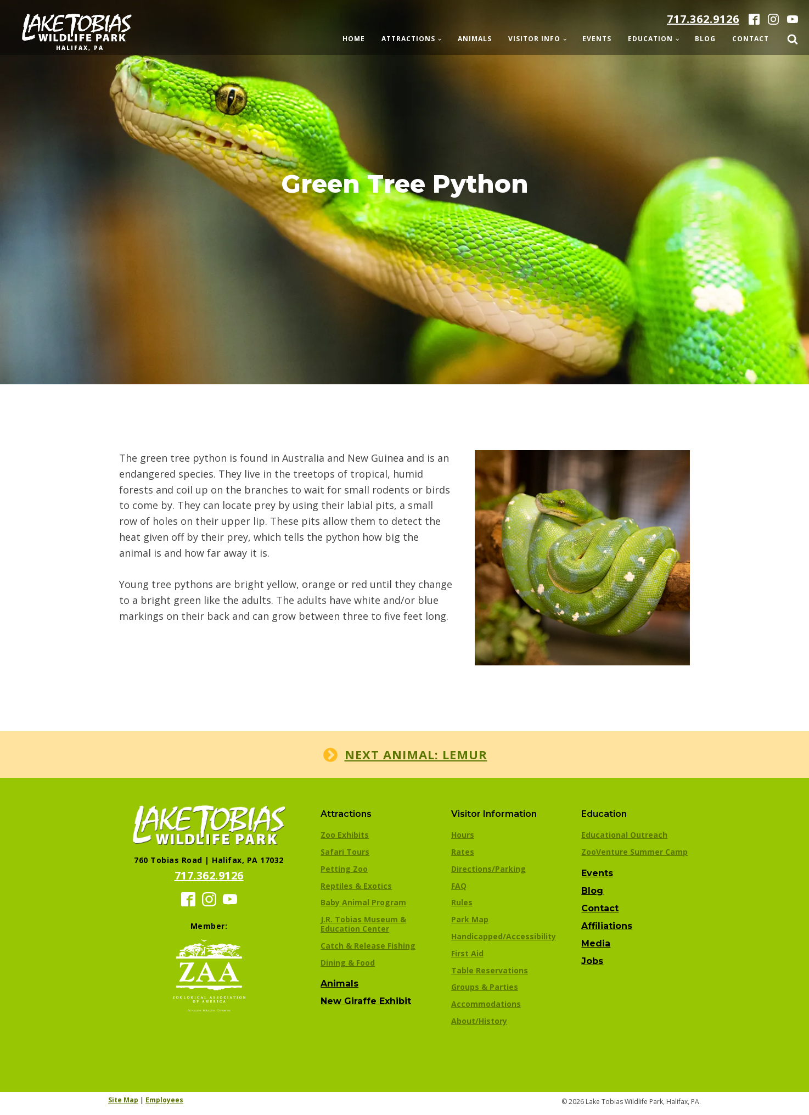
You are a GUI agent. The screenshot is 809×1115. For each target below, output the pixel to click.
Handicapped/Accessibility (503, 936)
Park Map (469, 919)
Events (596, 38)
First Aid (467, 953)
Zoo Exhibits (345, 835)
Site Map (123, 1100)
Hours (462, 835)
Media (595, 943)
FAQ (459, 886)
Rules (462, 902)
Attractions (408, 38)
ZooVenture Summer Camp (634, 852)
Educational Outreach (624, 835)
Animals (475, 38)
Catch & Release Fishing (368, 945)
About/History (479, 1021)
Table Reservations (489, 970)
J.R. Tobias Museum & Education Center (363, 924)
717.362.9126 (703, 19)
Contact (750, 38)
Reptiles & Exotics (356, 886)
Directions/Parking (488, 869)
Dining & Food (348, 962)
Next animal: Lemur (416, 754)
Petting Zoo (344, 869)
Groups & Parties (484, 987)
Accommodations (486, 1004)
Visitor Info (534, 38)
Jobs (592, 961)
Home (353, 38)
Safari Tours (345, 852)
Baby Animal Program (363, 902)
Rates (462, 852)
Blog (705, 38)
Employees (164, 1100)
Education (650, 38)
